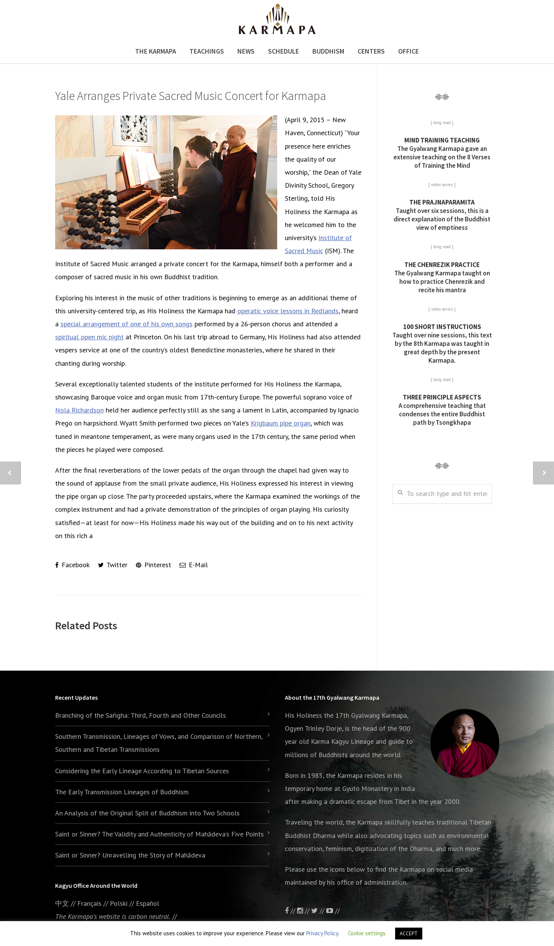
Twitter (112, 564)
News (246, 51)
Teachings (207, 51)
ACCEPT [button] (409, 933)
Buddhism (328, 51)
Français (89, 903)
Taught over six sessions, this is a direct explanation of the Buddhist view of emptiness (442, 215)
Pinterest (153, 564)
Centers (371, 51)
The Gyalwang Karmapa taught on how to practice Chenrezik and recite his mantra (442, 277)
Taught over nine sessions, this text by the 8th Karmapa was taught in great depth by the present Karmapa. (442, 343)
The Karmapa (155, 51)
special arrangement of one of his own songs (126, 323)
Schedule (283, 51)
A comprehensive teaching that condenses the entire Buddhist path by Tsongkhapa (442, 410)
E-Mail (194, 564)
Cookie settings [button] (367, 933)
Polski (118, 903)
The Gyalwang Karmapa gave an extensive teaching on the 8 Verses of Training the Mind (442, 153)
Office (408, 51)
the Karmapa (344, 775)
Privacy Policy (322, 933)
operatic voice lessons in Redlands (287, 310)
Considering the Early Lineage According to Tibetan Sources (142, 770)
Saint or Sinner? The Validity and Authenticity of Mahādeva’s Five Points (159, 834)
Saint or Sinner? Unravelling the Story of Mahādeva (130, 855)
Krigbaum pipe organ (281, 423)
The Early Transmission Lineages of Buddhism (122, 791)
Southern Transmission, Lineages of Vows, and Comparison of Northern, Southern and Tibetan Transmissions (158, 743)
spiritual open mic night (89, 336)
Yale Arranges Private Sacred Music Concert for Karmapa (190, 95)
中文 (62, 903)
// (318, 910)
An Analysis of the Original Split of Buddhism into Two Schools (147, 813)
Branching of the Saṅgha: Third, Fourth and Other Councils (140, 715)
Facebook (72, 564)
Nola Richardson (79, 410)
